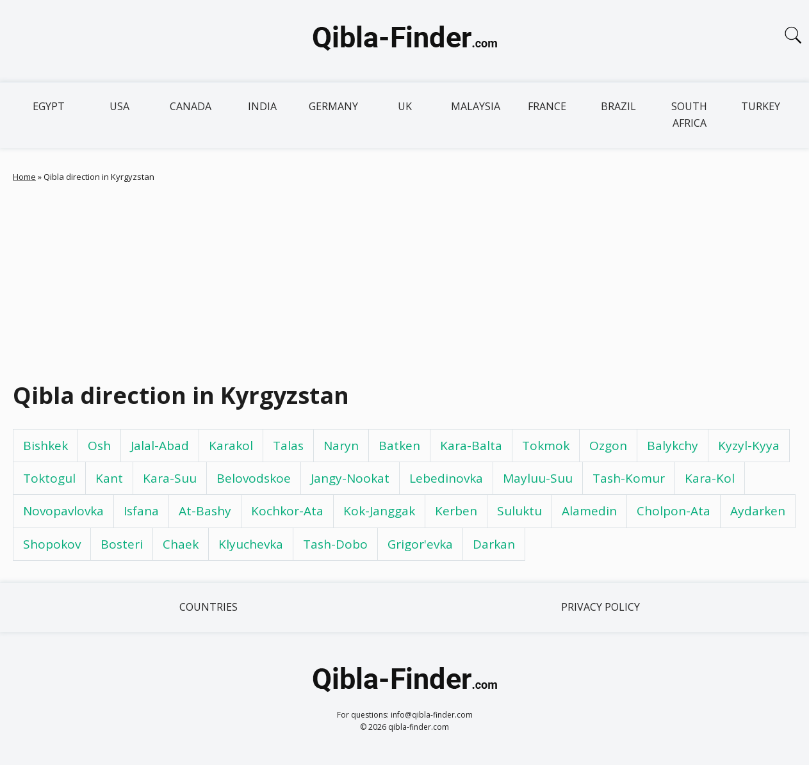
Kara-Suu (170, 478)
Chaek (181, 544)
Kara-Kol (710, 478)
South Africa (689, 114)
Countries (208, 607)
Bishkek (45, 445)
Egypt (49, 106)
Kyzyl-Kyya (749, 445)
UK (405, 106)
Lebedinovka (446, 478)
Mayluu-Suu (538, 478)
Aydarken (757, 511)
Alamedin (589, 511)
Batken (399, 445)
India (262, 106)
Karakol (231, 445)
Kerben (456, 511)
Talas (288, 445)
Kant (109, 478)
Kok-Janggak (379, 511)
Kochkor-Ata (287, 511)
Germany (333, 106)
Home (24, 176)
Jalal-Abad (160, 445)
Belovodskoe (254, 478)
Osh (99, 445)
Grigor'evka (420, 544)
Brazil (618, 106)
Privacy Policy (600, 607)
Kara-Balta (471, 445)
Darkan (494, 544)
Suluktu (519, 511)
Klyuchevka (250, 544)
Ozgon (608, 445)
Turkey (760, 106)
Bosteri (122, 544)
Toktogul (49, 478)
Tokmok (545, 445)
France (547, 106)
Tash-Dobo (335, 544)
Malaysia (475, 106)
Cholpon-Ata (673, 511)
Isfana (141, 511)
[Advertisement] (404, 279)
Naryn (341, 445)
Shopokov (52, 544)
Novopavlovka (63, 511)
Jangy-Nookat (350, 478)
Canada (190, 106)
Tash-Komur (628, 478)
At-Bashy (205, 511)
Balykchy (672, 445)
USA (119, 106)
